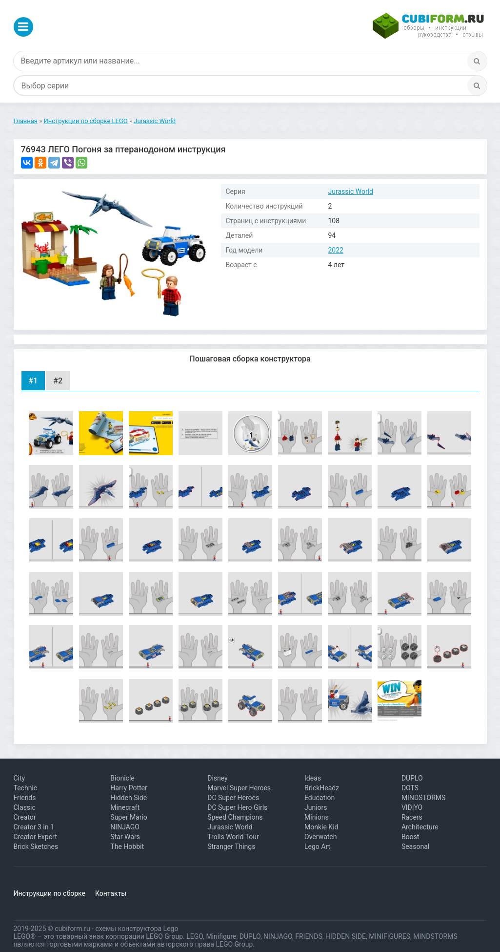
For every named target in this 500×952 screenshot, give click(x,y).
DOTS (410, 788)
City (19, 778)
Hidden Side (128, 798)
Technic (26, 788)
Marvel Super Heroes (239, 788)
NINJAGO (125, 827)
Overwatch (320, 837)
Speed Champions (234, 817)
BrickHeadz (321, 788)
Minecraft (125, 807)
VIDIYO (411, 807)
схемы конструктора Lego (136, 928)
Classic (25, 807)
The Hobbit (127, 846)
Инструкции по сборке (49, 893)
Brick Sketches (36, 846)
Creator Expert (35, 837)
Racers (411, 817)
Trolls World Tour (233, 837)
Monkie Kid (321, 827)
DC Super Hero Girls (237, 807)
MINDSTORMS (423, 798)
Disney (217, 778)
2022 (335, 250)
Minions (316, 817)
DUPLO (412, 778)
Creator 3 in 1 (34, 827)
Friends (25, 798)
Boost (410, 837)
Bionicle (122, 778)
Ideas (312, 778)
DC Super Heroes (233, 798)
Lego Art (317, 846)
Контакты (110, 893)
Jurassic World (350, 191)
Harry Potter (128, 788)
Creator (25, 817)
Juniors (315, 807)
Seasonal (415, 846)
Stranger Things (231, 846)
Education (319, 798)
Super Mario (128, 817)
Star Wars (125, 837)
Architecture (420, 827)
